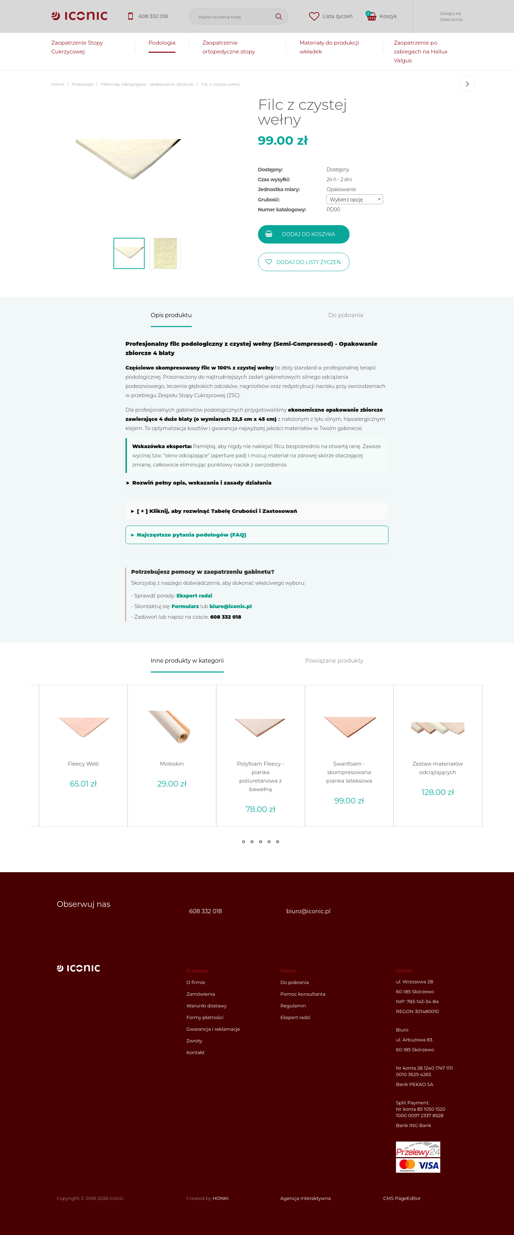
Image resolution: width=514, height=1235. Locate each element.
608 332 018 (205, 911)
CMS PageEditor (402, 1198)
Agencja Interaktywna (305, 1198)
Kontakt (195, 1052)
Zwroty (194, 1041)
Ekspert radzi (194, 596)
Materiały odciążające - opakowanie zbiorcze (147, 84)
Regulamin (293, 1005)
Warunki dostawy (206, 1005)
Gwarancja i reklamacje (213, 1029)
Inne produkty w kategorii (187, 661)
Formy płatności (205, 1017)
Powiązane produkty (334, 661)
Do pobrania (345, 316)
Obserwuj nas (83, 904)
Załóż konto (451, 19)
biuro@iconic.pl (230, 606)
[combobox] (354, 199)
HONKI (221, 1198)
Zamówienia (200, 994)
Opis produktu (171, 316)
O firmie (195, 982)
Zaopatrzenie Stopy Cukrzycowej (77, 47)
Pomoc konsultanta (302, 994)
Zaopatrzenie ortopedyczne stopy (228, 47)
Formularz (185, 606)
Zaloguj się (450, 13)
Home (58, 84)
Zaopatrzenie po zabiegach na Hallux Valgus (420, 51)
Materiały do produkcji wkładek (329, 47)
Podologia (162, 42)
